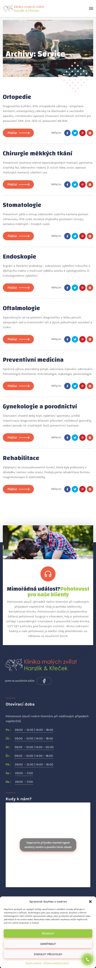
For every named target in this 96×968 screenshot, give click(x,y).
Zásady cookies (33, 963)
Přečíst (18, 133)
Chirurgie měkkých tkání (37, 153)
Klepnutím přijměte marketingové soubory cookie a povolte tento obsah (48, 845)
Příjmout (48, 933)
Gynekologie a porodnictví (40, 406)
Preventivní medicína (33, 359)
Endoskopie (19, 256)
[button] (90, 901)
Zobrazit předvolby (48, 954)
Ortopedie (17, 97)
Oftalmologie (21, 308)
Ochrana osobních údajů (56, 963)
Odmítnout (48, 944)
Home (10, 44)
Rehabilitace (21, 458)
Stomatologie (22, 205)
